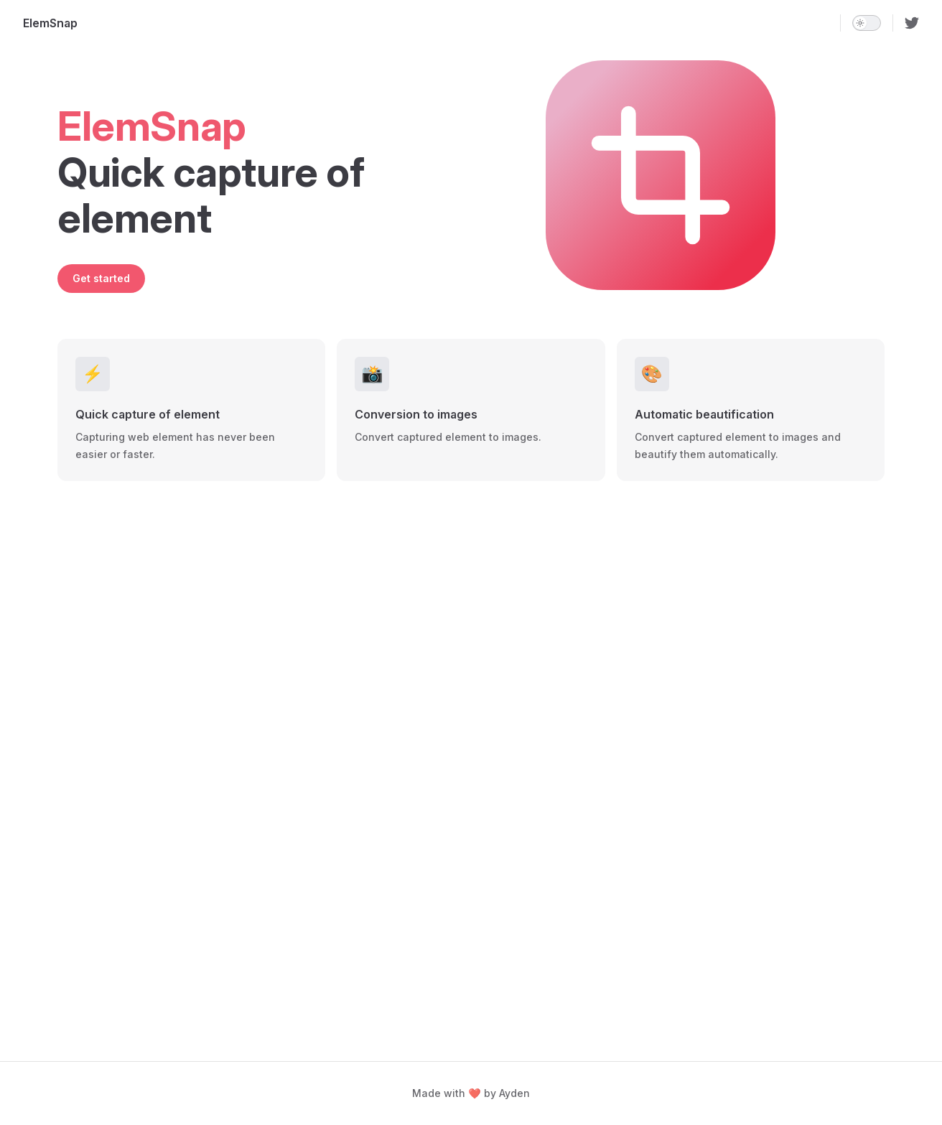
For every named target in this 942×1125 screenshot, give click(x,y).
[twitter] (912, 23)
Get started (101, 278)
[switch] (866, 23)
